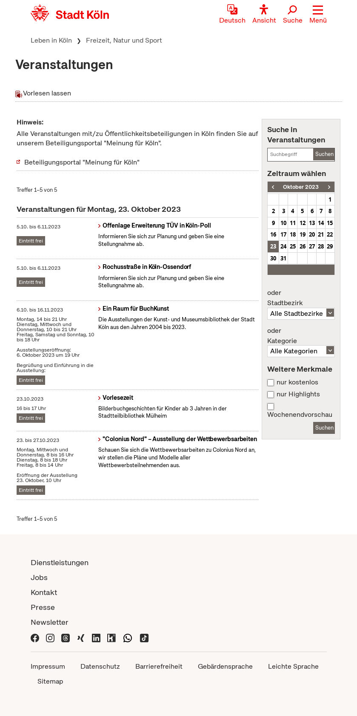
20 (312, 234)
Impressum (48, 666)
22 (330, 234)
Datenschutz (100, 666)
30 (273, 258)
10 (283, 223)
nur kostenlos (297, 382)
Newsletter (50, 622)
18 (293, 234)
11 (293, 223)
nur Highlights (298, 394)
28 (321, 246)
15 (330, 223)
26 (303, 246)
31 (283, 258)
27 (312, 246)
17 (283, 234)
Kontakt (44, 592)
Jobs (39, 577)
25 (293, 246)
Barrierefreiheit (159, 666)
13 (312, 223)
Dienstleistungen (60, 562)
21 (321, 234)
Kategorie (300, 335)
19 (303, 234)
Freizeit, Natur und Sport (124, 40)
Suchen (324, 154)
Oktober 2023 (301, 187)
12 (303, 223)
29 (330, 246)
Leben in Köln (51, 40)
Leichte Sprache (293, 666)
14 (321, 223)
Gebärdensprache (225, 666)
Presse (43, 607)
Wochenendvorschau (299, 414)
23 (273, 246)
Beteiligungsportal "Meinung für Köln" (82, 162)
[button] (318, 15)
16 (273, 234)
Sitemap (50, 681)
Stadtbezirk (300, 298)
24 (283, 246)
